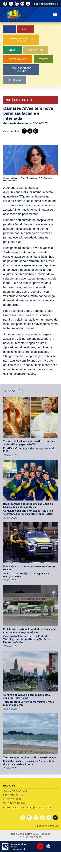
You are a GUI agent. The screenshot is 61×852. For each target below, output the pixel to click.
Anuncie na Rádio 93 (47, 825)
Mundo (12, 50)
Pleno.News (14, 80)
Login (37, 3)
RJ (9, 29)
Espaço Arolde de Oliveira (21, 69)
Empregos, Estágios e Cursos (21, 39)
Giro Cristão (35, 50)
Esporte (43, 59)
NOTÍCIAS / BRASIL (19, 100)
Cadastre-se (51, 3)
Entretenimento (17, 59)
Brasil (25, 29)
